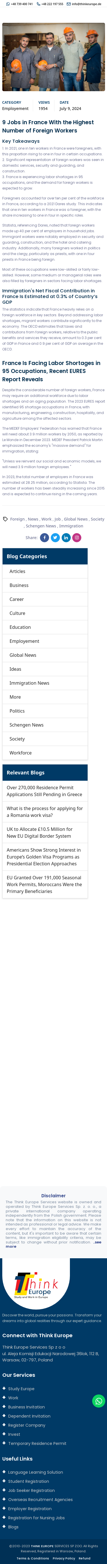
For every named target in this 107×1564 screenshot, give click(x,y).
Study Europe (21, 1389)
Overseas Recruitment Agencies (40, 1499)
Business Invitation (26, 1407)
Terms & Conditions (33, 1558)
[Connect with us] (53, 1033)
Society (97, 519)
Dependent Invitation (29, 1416)
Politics (17, 711)
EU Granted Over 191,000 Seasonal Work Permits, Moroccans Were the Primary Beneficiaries (44, 884)
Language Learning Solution (35, 1472)
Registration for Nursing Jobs (36, 1518)
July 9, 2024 (70, 108)
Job (58, 519)
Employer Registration (29, 1509)
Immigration (71, 526)
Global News (76, 519)
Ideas (15, 669)
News (33, 519)
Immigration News (29, 683)
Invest (13, 1434)
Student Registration (28, 1481)
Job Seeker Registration (31, 1490)
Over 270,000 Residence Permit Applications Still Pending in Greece (44, 791)
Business (19, 585)
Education (20, 627)
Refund (84, 1558)
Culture (17, 613)
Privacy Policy (64, 1558)
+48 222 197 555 (52, 4)
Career (17, 599)
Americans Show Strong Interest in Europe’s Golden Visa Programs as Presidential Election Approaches (44, 857)
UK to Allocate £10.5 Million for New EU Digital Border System (40, 832)
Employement (15, 108)
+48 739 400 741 (22, 4)
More (15, 697)
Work (46, 519)
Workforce (21, 753)
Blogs (13, 1527)
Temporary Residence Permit (36, 1443)
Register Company (26, 1425)
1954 (43, 108)
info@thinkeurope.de (86, 4)
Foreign (17, 519)
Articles (17, 571)
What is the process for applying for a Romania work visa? (45, 811)
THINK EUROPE (42, 1546)
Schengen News (41, 526)
